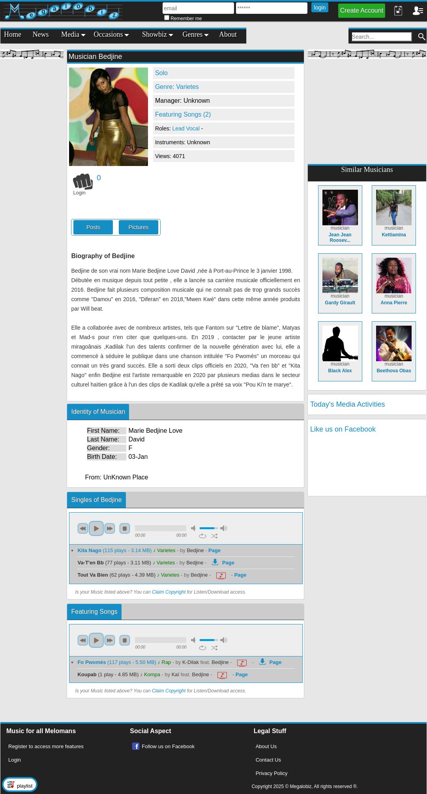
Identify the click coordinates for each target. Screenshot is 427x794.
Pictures (139, 227)
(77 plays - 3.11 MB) (114, 563)
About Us (266, 746)
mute (194, 528)
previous (82, 528)
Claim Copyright (168, 592)
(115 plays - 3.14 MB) (115, 550)
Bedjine (195, 550)
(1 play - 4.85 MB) (108, 674)
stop (124, 528)
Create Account (361, 10)
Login (14, 760)
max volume (223, 528)
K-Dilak (190, 662)
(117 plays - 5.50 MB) (117, 662)
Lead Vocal (186, 128)
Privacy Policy (272, 773)
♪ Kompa (150, 674)
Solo (161, 73)
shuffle (214, 535)
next (109, 528)
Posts (93, 227)
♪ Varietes (164, 550)
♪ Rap (164, 662)
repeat (203, 535)
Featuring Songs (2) (183, 114)
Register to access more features (46, 746)
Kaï (175, 674)
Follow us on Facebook (168, 746)
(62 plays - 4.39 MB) (117, 575)
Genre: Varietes (177, 86)
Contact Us (268, 760)
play (96, 528)
